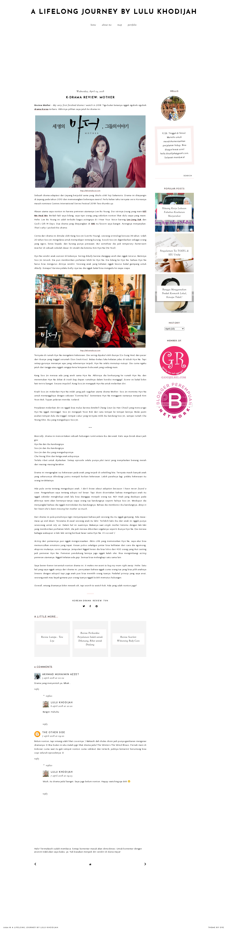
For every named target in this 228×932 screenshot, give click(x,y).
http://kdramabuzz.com (90, 191)
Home (93, 25)
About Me (107, 25)
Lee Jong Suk (134, 219)
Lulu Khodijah (62, 703)
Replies (49, 696)
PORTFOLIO (132, 25)
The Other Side (53, 732)
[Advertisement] (114, 59)
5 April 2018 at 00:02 (53, 678)
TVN (105, 601)
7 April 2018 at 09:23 (61, 776)
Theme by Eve (216, 928)
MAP (119, 25)
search (188, 176)
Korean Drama (81, 601)
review (97, 601)
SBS (93, 224)
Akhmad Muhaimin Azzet (60, 674)
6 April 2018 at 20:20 (62, 706)
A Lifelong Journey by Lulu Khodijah (114, 12)
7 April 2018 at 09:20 (53, 736)
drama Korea (41, 109)
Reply (36, 689)
